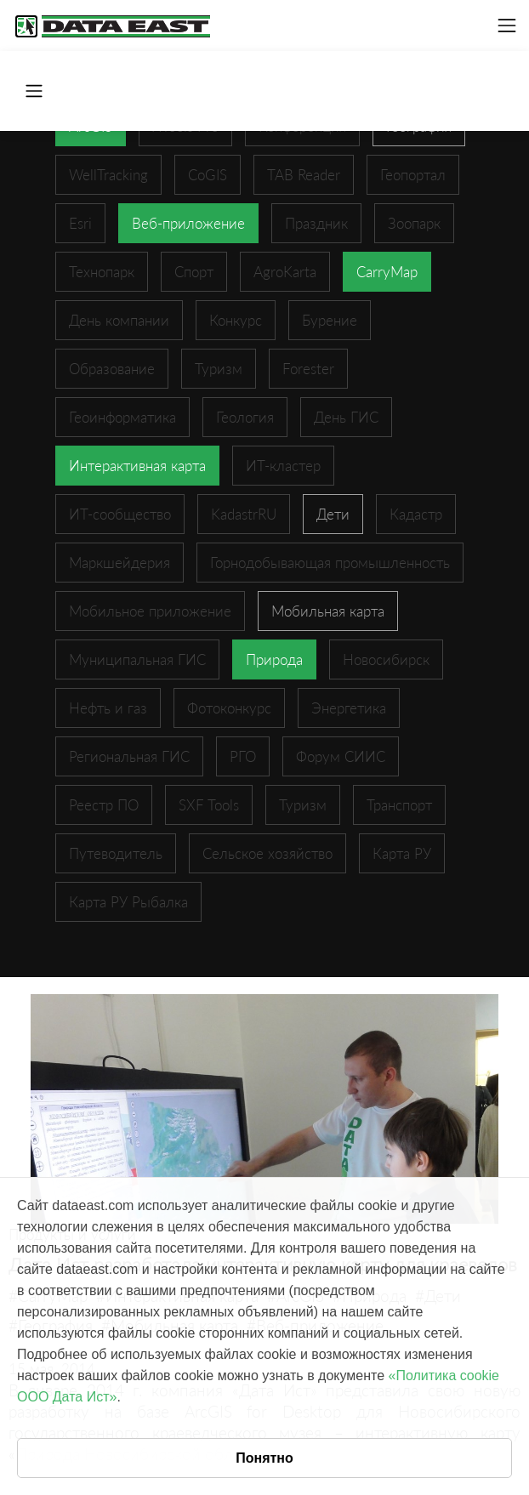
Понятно (264, 1458)
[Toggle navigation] (507, 25)
